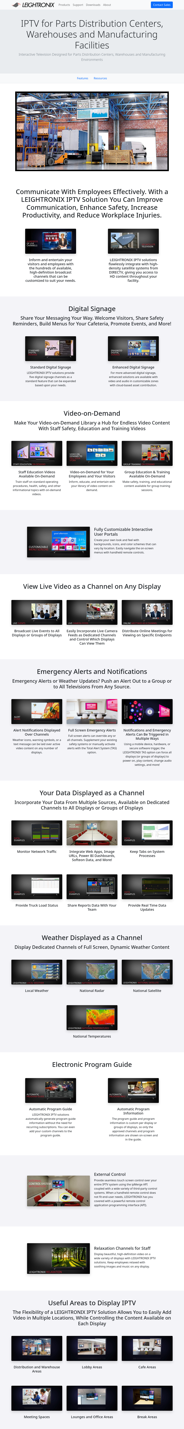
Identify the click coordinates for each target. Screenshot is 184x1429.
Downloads (93, 5)
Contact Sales (162, 5)
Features (82, 78)
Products (64, 5)
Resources (100, 78)
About (107, 5)
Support (78, 5)
